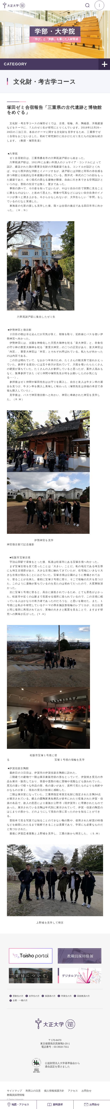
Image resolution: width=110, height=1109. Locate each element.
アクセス (73, 1090)
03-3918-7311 (61, 1047)
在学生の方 (32, 996)
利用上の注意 (33, 1090)
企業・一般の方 (18, 1000)
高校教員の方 (82, 996)
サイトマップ (14, 1090)
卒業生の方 (65, 996)
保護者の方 (49, 996)
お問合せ (86, 1090)
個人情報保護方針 (54, 1090)
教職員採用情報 (15, 1095)
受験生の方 (16, 996)
